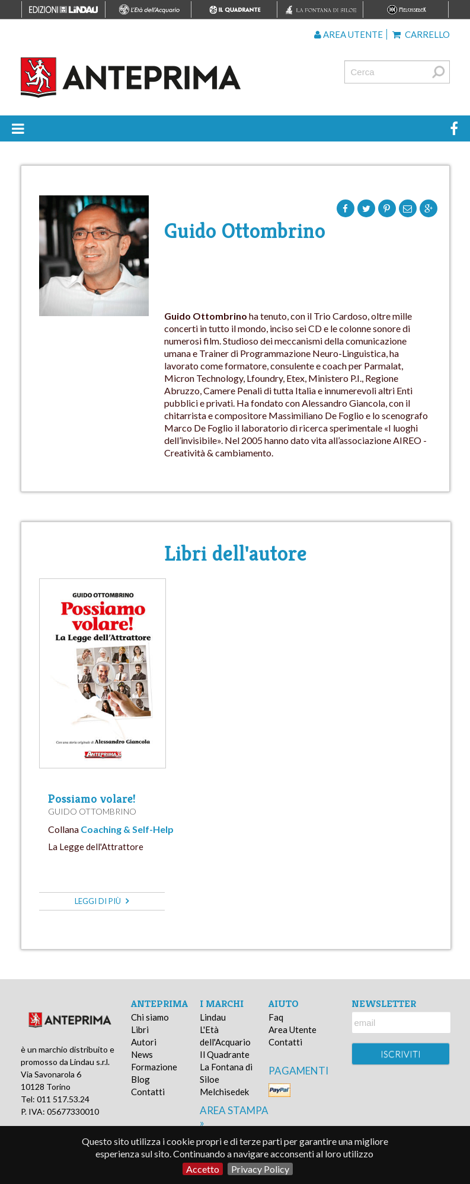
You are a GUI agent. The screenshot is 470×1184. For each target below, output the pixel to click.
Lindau (213, 1017)
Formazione (154, 1066)
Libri (140, 1029)
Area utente (348, 34)
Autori (143, 1042)
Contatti (148, 1091)
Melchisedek (224, 1091)
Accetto (202, 1169)
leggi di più (102, 901)
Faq (275, 1017)
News (142, 1054)
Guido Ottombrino (92, 811)
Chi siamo (150, 1017)
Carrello (421, 34)
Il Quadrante (225, 1054)
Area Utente (292, 1029)
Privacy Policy (260, 1169)
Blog (140, 1079)
